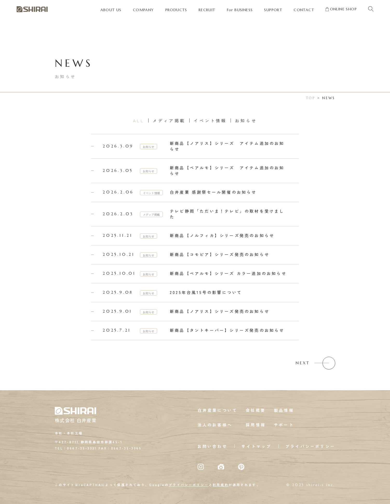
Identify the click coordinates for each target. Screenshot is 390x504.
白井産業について (218, 410)
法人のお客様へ (215, 424)
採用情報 (256, 424)
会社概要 (256, 410)
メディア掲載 (169, 120)
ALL (138, 120)
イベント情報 (210, 120)
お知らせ (246, 120)
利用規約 (220, 484)
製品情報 (284, 410)
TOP (310, 98)
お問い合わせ (212, 446)
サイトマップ (256, 446)
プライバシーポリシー (310, 446)
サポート (284, 424)
